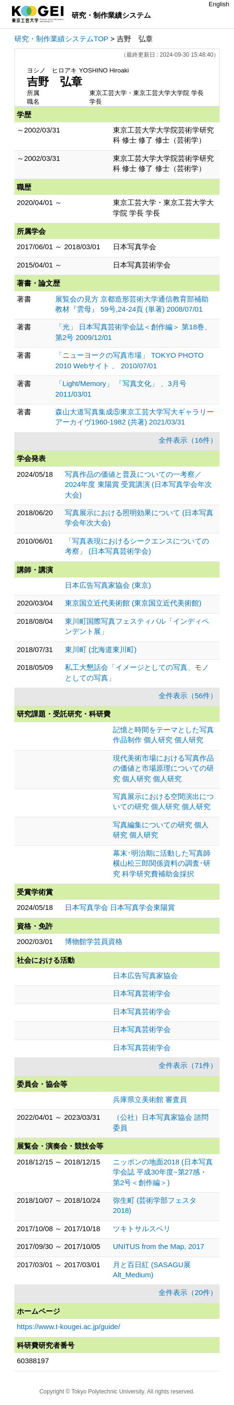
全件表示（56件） (188, 695)
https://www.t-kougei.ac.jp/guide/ (68, 1326)
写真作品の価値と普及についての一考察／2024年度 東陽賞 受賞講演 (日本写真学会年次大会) (138, 484)
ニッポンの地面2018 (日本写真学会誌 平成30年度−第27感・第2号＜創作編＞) (163, 1172)
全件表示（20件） (188, 1292)
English (219, 4)
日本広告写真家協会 (145, 975)
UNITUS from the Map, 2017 (158, 1246)
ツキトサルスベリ (142, 1228)
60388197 (33, 1361)
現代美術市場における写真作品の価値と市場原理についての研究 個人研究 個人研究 (163, 768)
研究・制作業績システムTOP (61, 39)
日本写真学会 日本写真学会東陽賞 (120, 907)
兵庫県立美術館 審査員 (150, 1099)
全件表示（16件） (188, 440)
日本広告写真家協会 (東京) (108, 585)
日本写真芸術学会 (142, 993)
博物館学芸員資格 (94, 941)
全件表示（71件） (188, 1065)
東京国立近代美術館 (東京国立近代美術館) (133, 603)
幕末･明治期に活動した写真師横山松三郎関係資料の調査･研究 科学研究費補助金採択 (161, 863)
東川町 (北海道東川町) (100, 649)
